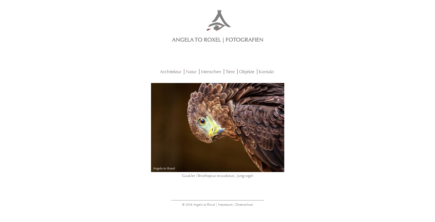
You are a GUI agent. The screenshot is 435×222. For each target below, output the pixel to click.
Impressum (225, 204)
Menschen (211, 71)
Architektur (170, 71)
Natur (191, 71)
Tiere (230, 71)
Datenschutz (244, 204)
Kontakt (266, 71)
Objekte (246, 71)
